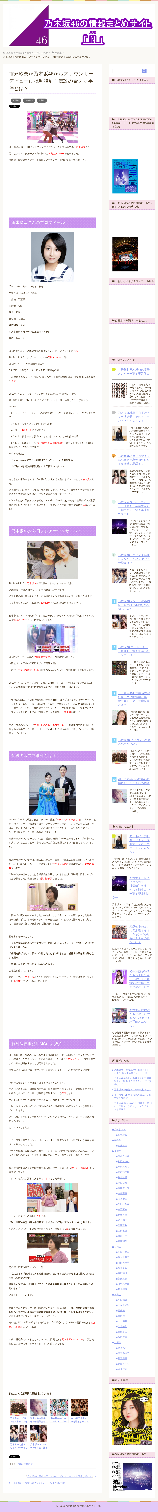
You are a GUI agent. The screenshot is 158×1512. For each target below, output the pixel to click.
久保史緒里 (123, 1305)
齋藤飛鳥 (122, 1241)
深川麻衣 (122, 1199)
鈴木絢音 (122, 1289)
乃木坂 (18, 1464)
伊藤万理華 (123, 1156)
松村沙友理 (123, 1172)
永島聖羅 (122, 1193)
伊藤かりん (123, 1252)
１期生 (42, 100)
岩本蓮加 (122, 1326)
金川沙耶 (122, 1369)
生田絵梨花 (123, 1204)
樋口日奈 (122, 1183)
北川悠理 (122, 1348)
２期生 (117, 1246)
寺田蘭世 (122, 1273)
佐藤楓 (121, 1310)
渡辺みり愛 (123, 1284)
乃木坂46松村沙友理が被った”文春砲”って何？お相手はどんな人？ (140, 1018)
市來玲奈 (29, 100)
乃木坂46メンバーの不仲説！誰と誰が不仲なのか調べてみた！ (134, 605)
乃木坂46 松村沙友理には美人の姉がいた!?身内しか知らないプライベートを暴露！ (133, 1106)
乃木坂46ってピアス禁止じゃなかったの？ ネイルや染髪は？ (134, 559)
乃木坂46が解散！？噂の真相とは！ (132, 1089)
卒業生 (16, 100)
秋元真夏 (122, 1215)
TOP (27, 52)
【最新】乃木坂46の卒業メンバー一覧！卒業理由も (39, 1483)
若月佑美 (122, 1220)
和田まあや (123, 1161)
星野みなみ (123, 1167)
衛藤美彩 (122, 1225)
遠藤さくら (123, 1364)
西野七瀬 (122, 1230)
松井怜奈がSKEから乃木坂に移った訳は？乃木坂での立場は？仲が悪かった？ (139, 979)
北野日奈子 (123, 1262)
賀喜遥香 (122, 1358)
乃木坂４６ (120, 1129)
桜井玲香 (122, 1177)
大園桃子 (122, 1316)
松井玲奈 (122, 1135)
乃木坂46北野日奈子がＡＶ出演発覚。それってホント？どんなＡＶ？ (134, 416)
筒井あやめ (123, 1353)
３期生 (117, 1294)
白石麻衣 (122, 1209)
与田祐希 (122, 1300)
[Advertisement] (52, 184)
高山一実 (122, 1236)
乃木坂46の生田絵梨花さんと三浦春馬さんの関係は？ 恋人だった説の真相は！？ (132, 1081)
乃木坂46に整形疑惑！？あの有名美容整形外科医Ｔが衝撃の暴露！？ (134, 459)
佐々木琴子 (123, 1257)
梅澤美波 (122, 1332)
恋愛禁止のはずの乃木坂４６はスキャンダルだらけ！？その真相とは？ (139, 934)
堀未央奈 (122, 1268)
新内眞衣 (122, 1278)
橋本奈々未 (123, 1188)
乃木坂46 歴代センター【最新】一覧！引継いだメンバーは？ (134, 651)
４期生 (117, 1342)
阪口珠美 (122, 1337)
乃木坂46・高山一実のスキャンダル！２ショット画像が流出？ (59, 1476)
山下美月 (122, 1321)
